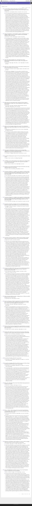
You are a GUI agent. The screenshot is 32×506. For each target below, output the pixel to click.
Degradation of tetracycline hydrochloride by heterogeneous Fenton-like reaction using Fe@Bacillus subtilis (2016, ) (16, 167)
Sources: (2, 3)
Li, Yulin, (19, 62)
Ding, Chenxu (23, 36)
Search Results (5, 3)
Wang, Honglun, (23, 62)
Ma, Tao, (17, 129)
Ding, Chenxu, (7, 62)
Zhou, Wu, (16, 11)
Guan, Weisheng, (13, 168)
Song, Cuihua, (20, 175)
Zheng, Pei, (7, 168)
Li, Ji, (25, 359)
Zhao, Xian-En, (10, 175)
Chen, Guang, (21, 271)
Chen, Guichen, (26, 413)
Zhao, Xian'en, (10, 413)
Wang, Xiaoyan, (26, 129)
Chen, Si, (7, 163)
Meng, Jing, (18, 68)
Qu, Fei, (17, 175)
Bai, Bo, (9, 163)
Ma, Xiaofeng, (7, 130)
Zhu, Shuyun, (14, 175)
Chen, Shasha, (11, 68)
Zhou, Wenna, (12, 304)
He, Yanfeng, (16, 443)
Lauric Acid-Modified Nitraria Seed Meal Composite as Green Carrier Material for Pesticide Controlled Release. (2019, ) (16, 470)
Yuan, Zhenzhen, (8, 359)
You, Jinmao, (19, 11)
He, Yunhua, (12, 163)
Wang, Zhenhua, (12, 106)
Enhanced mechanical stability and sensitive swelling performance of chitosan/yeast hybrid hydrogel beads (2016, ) (17, 297)
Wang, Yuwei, (7, 11)
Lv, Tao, (7, 175)
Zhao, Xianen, (7, 36)
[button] (31, 1)
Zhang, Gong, (7, 68)
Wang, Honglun (7, 305)
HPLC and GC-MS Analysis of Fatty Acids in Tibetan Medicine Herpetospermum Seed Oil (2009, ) (16, 383)
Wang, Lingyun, (15, 36)
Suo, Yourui (25, 11)
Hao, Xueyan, (22, 359)
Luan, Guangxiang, (12, 11)
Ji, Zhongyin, (17, 271)
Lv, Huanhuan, (8, 304)
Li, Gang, (6, 360)
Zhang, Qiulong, (8, 129)
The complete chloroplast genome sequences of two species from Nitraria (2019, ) (17, 156)
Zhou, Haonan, (25, 68)
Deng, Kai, (21, 68)
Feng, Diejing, (7, 298)
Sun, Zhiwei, (7, 207)
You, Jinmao (10, 207)
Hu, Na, (23, 11)
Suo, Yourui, (11, 36)
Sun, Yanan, (14, 239)
